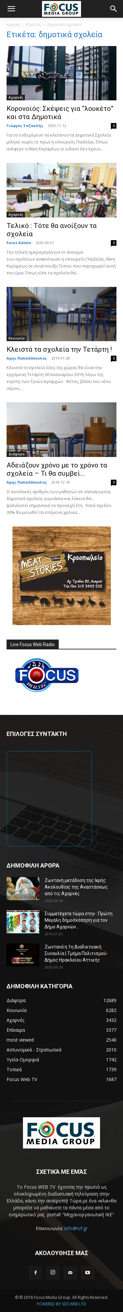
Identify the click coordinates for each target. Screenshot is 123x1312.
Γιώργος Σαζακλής (25, 125)
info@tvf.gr (76, 1228)
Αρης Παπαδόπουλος (27, 358)
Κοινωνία (17, 338)
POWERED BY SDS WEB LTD (61, 1304)
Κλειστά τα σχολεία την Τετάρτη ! (59, 349)
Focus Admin (19, 242)
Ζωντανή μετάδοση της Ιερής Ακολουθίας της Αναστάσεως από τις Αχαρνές (76, 887)
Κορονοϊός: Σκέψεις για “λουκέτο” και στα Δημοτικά (60, 113)
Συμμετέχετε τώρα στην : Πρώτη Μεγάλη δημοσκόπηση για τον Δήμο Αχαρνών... (79, 920)
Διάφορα (17, 454)
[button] (11, 9)
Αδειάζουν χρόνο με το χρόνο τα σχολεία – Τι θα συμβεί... (57, 469)
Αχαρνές (16, 97)
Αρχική (13, 24)
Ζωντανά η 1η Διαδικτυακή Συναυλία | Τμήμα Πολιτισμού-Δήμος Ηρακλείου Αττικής (76, 953)
